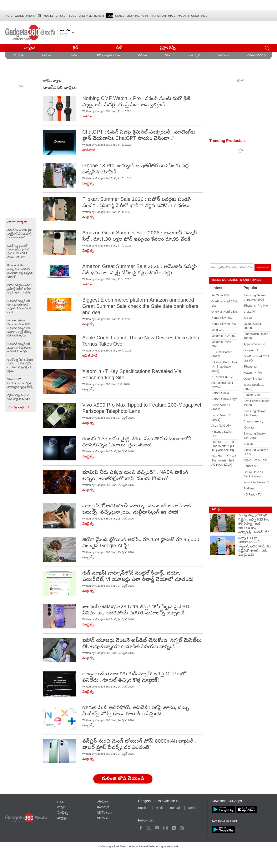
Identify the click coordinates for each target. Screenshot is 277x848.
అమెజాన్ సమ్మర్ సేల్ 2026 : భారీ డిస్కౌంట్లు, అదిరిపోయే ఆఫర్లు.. (19, 348)
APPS (145, 15)
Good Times (199, 15)
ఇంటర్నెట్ (194, 56)
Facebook (140, 827)
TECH (109, 15)
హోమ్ (46, 81)
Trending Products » (227, 141)
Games (119, 15)
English (143, 808)
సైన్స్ (167, 56)
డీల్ (119, 47)
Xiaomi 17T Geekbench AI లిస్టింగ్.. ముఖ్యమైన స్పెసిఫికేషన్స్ (20, 383)
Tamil (191, 808)
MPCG (172, 15)
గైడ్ (75, 47)
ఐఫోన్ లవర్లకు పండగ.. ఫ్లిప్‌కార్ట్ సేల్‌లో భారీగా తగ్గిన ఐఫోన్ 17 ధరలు (19, 289)
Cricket (61, 15)
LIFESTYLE (85, 15)
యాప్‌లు (74, 56)
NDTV (9, 15)
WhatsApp (174, 827)
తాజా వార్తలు (17, 222)
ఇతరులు (88, 116)
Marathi (183, 15)
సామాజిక (223, 56)
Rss (182, 827)
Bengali (175, 808)
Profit (30, 15)
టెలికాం (142, 56)
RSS (60, 802)
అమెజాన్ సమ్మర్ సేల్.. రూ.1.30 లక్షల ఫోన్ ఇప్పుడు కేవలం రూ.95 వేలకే (19, 307)
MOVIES (49, 15)
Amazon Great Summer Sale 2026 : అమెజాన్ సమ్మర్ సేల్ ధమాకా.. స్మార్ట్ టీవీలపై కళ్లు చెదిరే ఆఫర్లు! (19, 328)
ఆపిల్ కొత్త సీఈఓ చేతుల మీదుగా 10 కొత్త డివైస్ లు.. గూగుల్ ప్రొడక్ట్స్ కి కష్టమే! (20, 365)
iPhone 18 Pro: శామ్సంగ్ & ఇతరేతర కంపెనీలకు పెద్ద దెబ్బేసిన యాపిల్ (19, 271)
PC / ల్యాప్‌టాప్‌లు (108, 56)
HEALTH (99, 15)
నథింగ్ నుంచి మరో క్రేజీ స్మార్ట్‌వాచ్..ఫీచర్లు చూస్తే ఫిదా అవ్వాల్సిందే (19, 234)
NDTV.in (103, 818)
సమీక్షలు (217, 510)
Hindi (159, 808)
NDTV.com (104, 813)
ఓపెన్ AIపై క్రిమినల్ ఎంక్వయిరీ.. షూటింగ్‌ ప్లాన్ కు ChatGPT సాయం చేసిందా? (18, 251)
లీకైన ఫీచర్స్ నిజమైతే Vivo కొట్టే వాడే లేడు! (18, 397)
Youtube (157, 827)
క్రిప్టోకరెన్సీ (168, 47)
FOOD (72, 15)
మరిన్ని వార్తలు (19, 408)
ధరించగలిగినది (256, 56)
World (19, 15)
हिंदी (39, 15)
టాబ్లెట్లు (46, 56)
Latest (216, 288)
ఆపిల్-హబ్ (89, 356)
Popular (250, 288)
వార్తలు (29, 47)
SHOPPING (133, 15)
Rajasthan (158, 15)
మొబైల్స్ (19, 56)
